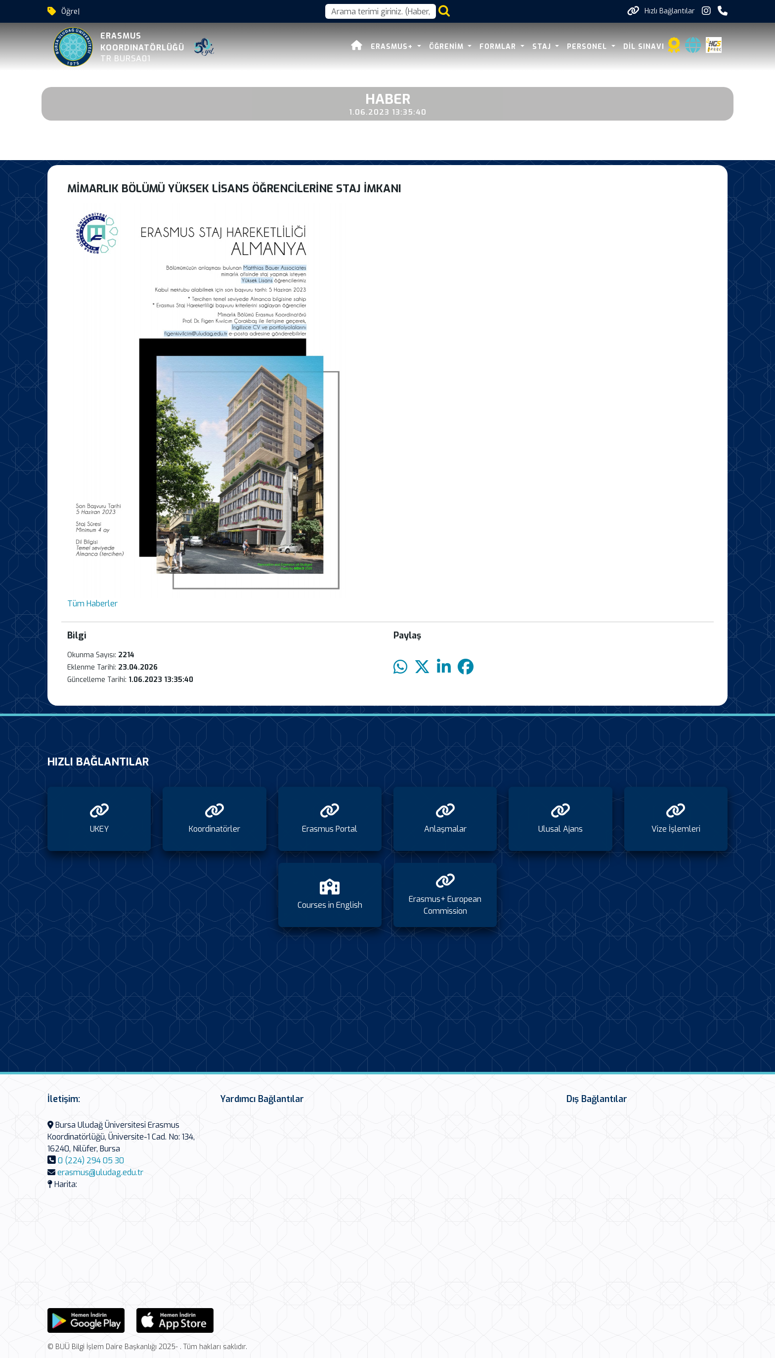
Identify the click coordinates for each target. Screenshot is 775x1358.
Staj (543, 46)
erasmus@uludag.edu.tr (100, 1172)
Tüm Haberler (92, 603)
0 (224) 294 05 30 (91, 1160)
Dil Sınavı (643, 46)
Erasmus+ (393, 46)
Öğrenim (447, 46)
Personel (588, 46)
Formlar (498, 46)
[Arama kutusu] (380, 11)
